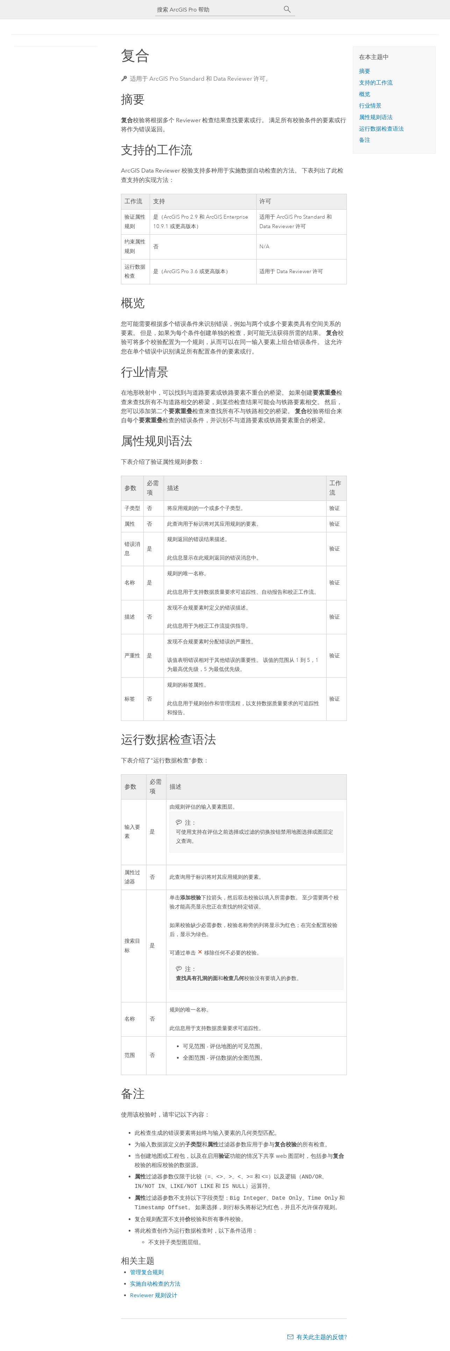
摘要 (364, 71)
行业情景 (370, 105)
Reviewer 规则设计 (153, 1295)
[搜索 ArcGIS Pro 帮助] (218, 9)
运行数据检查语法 (381, 128)
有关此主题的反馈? (322, 1337)
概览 (364, 94)
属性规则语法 (376, 117)
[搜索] (287, 9)
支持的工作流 (376, 82)
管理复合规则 (147, 1272)
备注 (364, 140)
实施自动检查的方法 (155, 1283)
